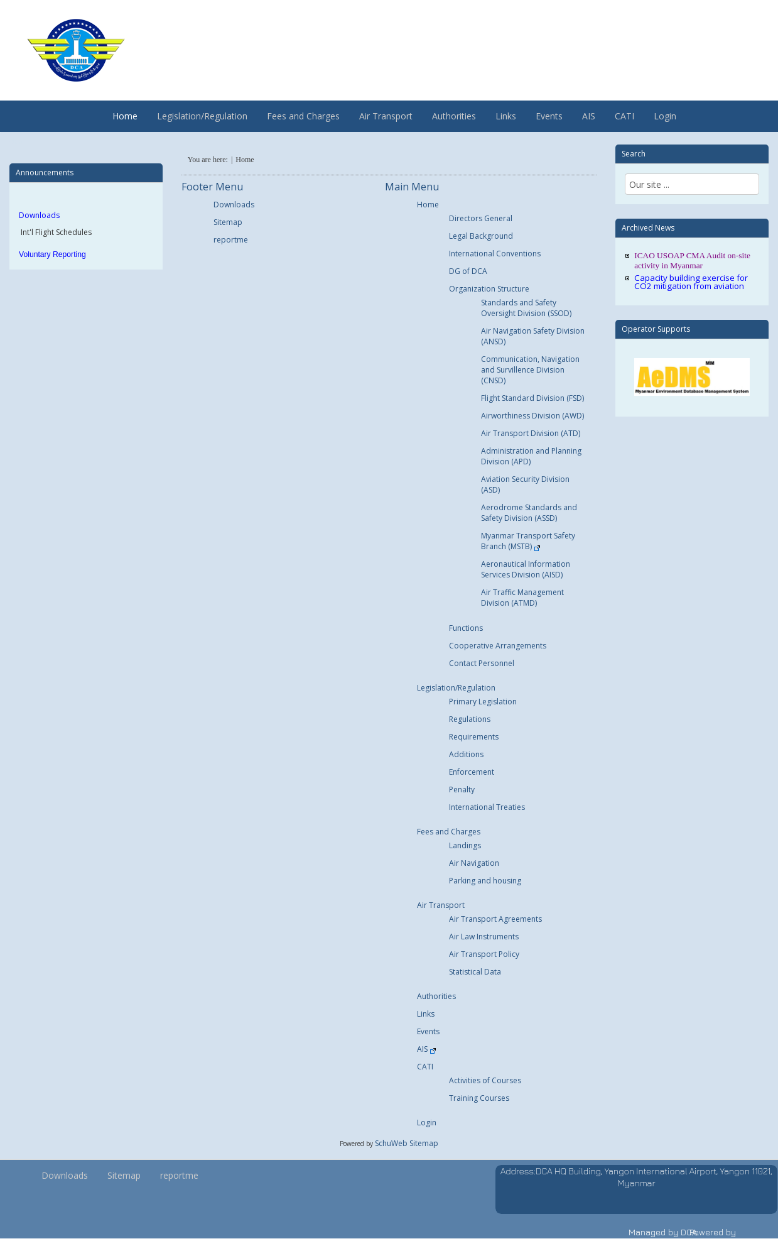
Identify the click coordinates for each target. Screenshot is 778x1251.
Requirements (474, 736)
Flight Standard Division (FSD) (532, 398)
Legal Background (481, 236)
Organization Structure (489, 288)
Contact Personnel (481, 663)
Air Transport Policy (484, 954)
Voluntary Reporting (52, 254)
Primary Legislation (483, 701)
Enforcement (471, 772)
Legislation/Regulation (202, 116)
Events (549, 116)
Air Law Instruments (484, 936)
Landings (465, 845)
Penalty (462, 789)
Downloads (39, 215)
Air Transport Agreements (495, 919)
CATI (624, 116)
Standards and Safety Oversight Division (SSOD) (526, 308)
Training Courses (479, 1098)
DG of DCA (468, 271)
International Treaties (487, 807)
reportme (230, 239)
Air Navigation (474, 863)
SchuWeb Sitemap (406, 1143)
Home (125, 116)
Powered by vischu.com (712, 1238)
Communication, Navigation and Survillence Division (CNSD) (530, 370)
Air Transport (386, 116)
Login (665, 116)
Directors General (480, 218)
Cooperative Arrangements (497, 645)
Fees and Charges (303, 116)
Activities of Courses (485, 1080)
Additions (466, 754)
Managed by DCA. (664, 1231)
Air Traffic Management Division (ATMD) (522, 597)
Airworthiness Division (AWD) (532, 415)
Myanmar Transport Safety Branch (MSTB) (528, 541)
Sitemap (227, 222)
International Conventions (495, 253)
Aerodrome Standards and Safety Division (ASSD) (529, 512)
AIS (588, 116)
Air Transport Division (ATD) (530, 433)
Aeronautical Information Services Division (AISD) (525, 569)
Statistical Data (475, 971)
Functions (466, 628)
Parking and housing (485, 880)
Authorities (454, 116)
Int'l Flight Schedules (55, 232)
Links (505, 116)
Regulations (469, 719)
